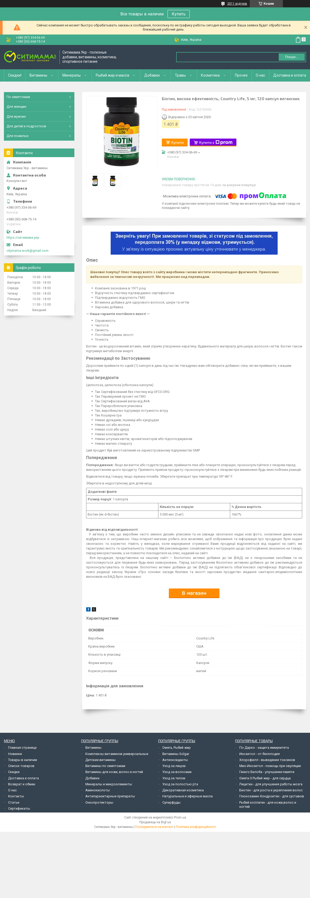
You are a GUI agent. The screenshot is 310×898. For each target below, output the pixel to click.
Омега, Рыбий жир (176, 748)
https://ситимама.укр (23, 237)
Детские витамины (100, 760)
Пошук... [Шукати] (291, 57)
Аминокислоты (97, 790)
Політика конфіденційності (196, 827)
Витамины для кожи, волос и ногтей (114, 772)
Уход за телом (173, 778)
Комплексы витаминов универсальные (116, 754)
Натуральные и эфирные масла (187, 796)
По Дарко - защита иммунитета (264, 748)
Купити (177, 142)
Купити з (215, 142)
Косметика (210, 75)
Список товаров (21, 766)
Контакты (16, 796)
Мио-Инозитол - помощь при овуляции (270, 766)
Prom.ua (180, 817)
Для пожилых (17, 136)
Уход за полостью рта (180, 784)
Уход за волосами (177, 772)
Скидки (14, 772)
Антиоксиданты (175, 760)
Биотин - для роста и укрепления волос (271, 790)
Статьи (13, 802)
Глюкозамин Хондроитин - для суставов (271, 796)
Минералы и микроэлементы (108, 784)
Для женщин (16, 106)
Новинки (15, 754)
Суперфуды (171, 802)
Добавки (152, 75)
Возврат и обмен (21, 784)
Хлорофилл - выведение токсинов (267, 760)
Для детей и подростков (26, 126)
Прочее (241, 75)
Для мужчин (16, 116)
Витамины (38, 75)
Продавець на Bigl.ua (155, 822)
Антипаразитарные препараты (110, 796)
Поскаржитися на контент (154, 827)
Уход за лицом (174, 766)
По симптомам (18, 97)
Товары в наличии (22, 760)
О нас (260, 75)
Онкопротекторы (99, 802)
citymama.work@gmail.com (28, 251)
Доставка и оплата (289, 75)
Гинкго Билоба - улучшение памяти (266, 772)
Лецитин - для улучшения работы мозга (270, 784)
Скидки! (14, 75)
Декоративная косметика (183, 790)
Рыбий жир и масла (112, 75)
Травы (180, 75)
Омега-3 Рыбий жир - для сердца (265, 778)
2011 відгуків (237, 3)
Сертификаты (19, 808)
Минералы (71, 75)
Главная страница (22, 748)
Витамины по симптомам (105, 766)
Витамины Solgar (175, 754)
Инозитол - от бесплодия (259, 754)
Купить (179, 14)
